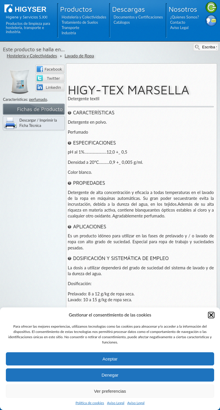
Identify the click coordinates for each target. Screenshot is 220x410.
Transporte (70, 27)
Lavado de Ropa (79, 55)
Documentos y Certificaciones (138, 17)
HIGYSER (30, 9)
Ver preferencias (110, 391)
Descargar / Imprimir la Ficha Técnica (38, 123)
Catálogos (122, 22)
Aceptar (110, 358)
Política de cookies (89, 403)
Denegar (110, 374)
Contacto (177, 22)
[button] (211, 315)
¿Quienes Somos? (184, 17)
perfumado (38, 99)
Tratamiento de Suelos (80, 22)
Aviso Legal (115, 403)
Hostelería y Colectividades (84, 17)
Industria (69, 32)
